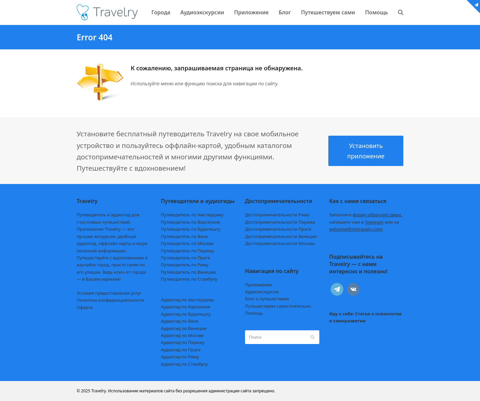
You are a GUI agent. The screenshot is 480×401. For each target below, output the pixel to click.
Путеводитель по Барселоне (190, 222)
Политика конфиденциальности (110, 300)
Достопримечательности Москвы (280, 243)
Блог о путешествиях (267, 299)
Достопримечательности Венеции (281, 236)
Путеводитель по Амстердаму (192, 215)
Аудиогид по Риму (180, 357)
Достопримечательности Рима (277, 215)
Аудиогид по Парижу (183, 342)
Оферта (85, 307)
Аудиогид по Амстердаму (187, 300)
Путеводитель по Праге (185, 258)
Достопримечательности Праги (278, 229)
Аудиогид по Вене (179, 321)
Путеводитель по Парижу (187, 251)
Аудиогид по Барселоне (186, 307)
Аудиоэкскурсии (262, 292)
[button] (400, 12)
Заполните (365, 215)
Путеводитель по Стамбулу (189, 279)
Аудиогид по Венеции (184, 328)
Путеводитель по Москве (187, 243)
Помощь (254, 313)
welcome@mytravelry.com (356, 229)
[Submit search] (312, 337)
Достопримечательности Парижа (280, 222)
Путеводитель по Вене (184, 236)
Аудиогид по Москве (182, 335)
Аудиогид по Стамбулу (184, 364)
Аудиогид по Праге (181, 350)
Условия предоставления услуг (109, 293)
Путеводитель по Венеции (188, 272)
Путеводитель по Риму (185, 265)
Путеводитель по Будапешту (191, 229)
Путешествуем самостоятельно (278, 306)
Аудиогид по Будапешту (186, 314)
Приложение (258, 285)
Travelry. (99, 391)
